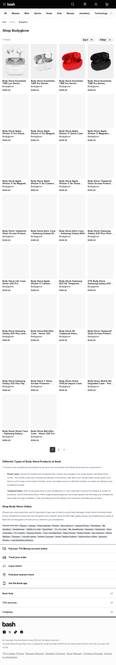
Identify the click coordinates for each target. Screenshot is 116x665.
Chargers (16, 536)
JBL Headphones (76, 529)
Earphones (100, 529)
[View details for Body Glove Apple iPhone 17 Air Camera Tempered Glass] (44, 161)
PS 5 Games (19, 533)
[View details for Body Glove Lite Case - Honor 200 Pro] (15, 261)
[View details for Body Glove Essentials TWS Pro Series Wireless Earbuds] (44, 61)
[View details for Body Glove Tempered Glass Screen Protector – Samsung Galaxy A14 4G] (101, 311)
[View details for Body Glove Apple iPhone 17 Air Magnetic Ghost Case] (15, 161)
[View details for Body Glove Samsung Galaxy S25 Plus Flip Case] (15, 361)
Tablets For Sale (33, 529)
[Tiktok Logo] (15, 633)
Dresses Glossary (34, 653)
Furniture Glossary (93, 653)
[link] (64, 449)
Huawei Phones (82, 525)
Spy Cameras (98, 533)
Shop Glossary (74, 653)
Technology (101, 13)
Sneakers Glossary (55, 653)
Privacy (20, 653)
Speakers (89, 529)
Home (49, 13)
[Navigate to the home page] (11, 4)
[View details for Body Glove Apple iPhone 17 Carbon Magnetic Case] (44, 261)
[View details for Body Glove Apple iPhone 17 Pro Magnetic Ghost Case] (44, 111)
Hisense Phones (34, 533)
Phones (55, 525)
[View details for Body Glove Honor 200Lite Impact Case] (72, 361)
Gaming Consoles (46, 536)
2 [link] (58, 449)
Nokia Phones (69, 533)
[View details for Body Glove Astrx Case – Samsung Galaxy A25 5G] (44, 211)
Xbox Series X (67, 525)
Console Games (29, 536)
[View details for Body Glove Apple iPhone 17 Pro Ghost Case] (15, 111)
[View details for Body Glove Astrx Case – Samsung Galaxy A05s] (72, 211)
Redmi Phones (83, 533)
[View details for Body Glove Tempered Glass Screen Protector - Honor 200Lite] (15, 211)
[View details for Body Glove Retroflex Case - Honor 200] (44, 311)
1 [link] (52, 449)
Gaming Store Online (87, 536)
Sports (37, 13)
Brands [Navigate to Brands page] (12, 22)
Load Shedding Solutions (22, 540)
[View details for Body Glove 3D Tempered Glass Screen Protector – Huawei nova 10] (72, 311)
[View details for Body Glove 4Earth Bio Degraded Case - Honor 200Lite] (101, 361)
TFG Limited (8, 653)
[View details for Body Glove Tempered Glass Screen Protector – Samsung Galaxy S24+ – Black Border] (101, 161)
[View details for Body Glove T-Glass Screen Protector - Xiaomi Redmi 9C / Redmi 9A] (44, 361)
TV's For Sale (60, 529)
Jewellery (84, 13)
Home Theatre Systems (66, 536)
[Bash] (4, 22)
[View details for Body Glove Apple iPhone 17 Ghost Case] (72, 111)
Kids (59, 13)
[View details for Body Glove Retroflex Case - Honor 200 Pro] (44, 411)
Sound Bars (47, 529)
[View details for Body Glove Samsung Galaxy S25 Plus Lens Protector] (15, 311)
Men (27, 13)
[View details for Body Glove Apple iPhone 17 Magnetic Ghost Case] (101, 111)
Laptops (32, 525)
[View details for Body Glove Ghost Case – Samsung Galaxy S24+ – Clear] (15, 411)
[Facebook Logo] (21, 633)
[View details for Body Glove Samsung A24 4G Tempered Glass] (72, 261)
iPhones (23, 525)
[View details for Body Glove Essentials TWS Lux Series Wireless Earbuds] (15, 61)
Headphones (19, 529)
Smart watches (44, 525)
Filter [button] (105, 39)
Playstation (96, 525)
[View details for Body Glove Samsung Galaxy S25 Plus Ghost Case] (101, 211)
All (5, 13)
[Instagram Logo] (4, 633)
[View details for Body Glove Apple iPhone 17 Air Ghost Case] (72, 161)
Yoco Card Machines (52, 533)
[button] (84, 4)
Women (16, 13)
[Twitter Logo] (10, 633)
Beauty (70, 13)
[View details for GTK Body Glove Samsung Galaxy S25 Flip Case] (101, 261)
